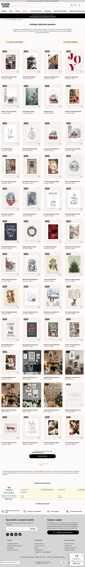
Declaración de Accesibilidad (42, 552)
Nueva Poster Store (40, 545)
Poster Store (46, 562)
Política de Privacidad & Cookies (56, 557)
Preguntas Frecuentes (70, 548)
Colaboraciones (39, 550)
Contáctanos (68, 545)
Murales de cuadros (12, 550)
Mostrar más (42, 456)
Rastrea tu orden (69, 543)
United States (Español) (10, 562)
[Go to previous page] (38, 463)
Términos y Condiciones (27, 557)
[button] (77, 559)
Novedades (10, 548)
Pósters (9, 19)
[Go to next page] (46, 463)
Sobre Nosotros (39, 543)
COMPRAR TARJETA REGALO (63, 532)
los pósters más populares (14, 545)
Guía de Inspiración (12, 543)
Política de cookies (40, 557)
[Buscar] (71, 5)
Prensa (36, 548)
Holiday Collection (17, 19)
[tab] (75, 5)
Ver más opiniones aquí (42, 503)
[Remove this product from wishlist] (18, 72)
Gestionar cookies (69, 550)
